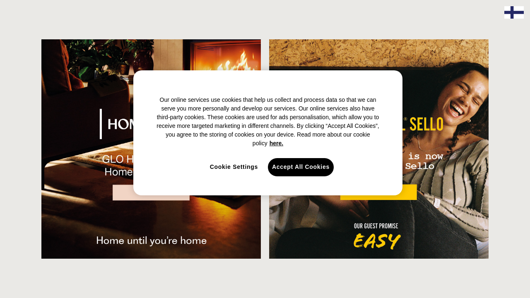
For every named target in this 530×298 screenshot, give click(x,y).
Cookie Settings (234, 166)
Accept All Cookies (301, 166)
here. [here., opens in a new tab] (276, 143)
